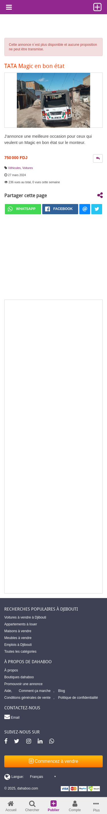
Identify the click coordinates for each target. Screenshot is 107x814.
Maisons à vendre (17, 631)
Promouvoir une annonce (23, 684)
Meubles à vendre (17, 638)
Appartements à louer (20, 624)
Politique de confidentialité (78, 698)
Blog (61, 691)
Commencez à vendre (53, 761)
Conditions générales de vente (27, 698)
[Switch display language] (29, 777)
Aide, (8, 691)
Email (11, 717)
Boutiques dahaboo (19, 677)
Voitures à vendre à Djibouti (25, 617)
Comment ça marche (35, 691)
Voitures (27, 168)
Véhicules (14, 168)
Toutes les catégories (20, 652)
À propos (11, 670)
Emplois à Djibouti (18, 645)
